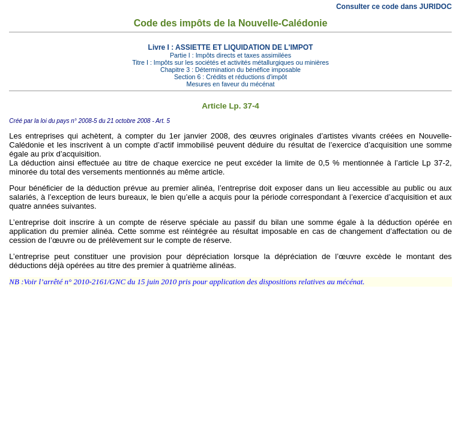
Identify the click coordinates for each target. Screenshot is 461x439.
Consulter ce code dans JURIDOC (394, 6)
